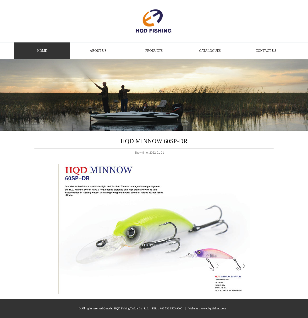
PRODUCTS (154, 50)
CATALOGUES (210, 50)
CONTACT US (266, 50)
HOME (42, 50)
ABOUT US (98, 50)
